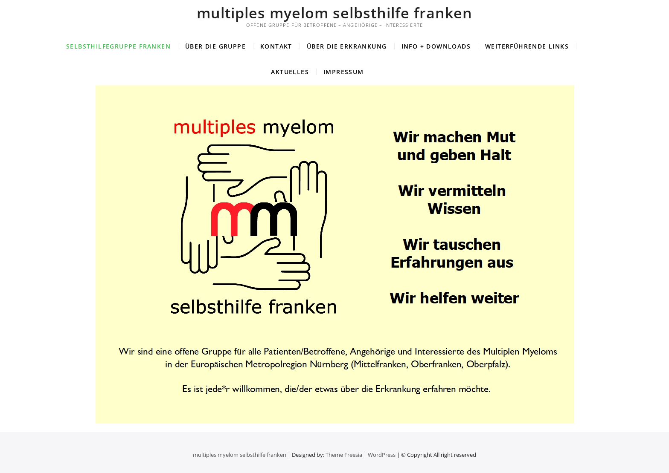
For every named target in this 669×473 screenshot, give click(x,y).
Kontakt (276, 46)
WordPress (382, 455)
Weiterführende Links (527, 46)
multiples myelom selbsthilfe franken (334, 12)
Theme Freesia (344, 455)
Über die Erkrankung (347, 46)
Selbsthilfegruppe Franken (118, 46)
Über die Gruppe (215, 46)
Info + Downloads (436, 46)
